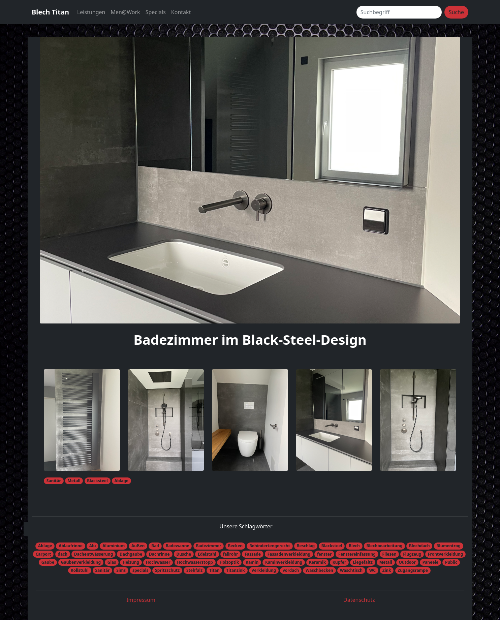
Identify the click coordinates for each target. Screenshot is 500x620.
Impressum (140, 599)
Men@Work (125, 12)
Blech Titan (50, 12)
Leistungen (91, 12)
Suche (456, 12)
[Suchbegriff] (399, 12)
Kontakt (181, 12)
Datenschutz (359, 599)
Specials (156, 12)
